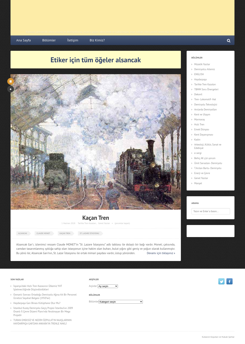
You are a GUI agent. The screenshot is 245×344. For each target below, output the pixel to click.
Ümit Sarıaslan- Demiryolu (208, 163)
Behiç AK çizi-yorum (204, 158)
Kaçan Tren (95, 217)
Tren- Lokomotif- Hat (205, 99)
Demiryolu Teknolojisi (205, 104)
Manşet (198, 183)
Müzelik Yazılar (202, 64)
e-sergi (198, 153)
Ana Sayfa (23, 40)
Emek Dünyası (201, 129)
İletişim (72, 40)
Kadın (197, 139)
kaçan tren (65, 233)
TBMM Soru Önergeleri (206, 89)
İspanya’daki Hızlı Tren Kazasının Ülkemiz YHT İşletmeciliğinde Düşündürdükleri (37, 287)
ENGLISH (199, 74)
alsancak (22, 233)
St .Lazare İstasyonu (89, 233)
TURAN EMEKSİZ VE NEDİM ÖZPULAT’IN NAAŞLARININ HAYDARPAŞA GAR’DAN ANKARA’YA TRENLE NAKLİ (42, 322)
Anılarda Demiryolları (205, 109)
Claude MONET (43, 233)
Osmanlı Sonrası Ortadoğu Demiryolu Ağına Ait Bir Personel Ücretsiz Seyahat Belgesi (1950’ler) (45, 296)
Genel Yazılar (104, 223)
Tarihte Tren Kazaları (87, 223)
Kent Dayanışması (203, 134)
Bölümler (49, 40)
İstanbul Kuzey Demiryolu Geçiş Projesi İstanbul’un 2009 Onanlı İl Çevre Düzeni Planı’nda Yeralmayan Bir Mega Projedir (43, 311)
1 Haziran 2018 (68, 223)
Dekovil (198, 94)
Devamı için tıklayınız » (161, 253)
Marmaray (199, 119)
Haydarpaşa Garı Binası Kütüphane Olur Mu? (36, 303)
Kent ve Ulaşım (202, 114)
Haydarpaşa (200, 79)
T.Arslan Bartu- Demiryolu (207, 168)
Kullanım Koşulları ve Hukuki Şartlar (218, 337)
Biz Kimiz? (97, 40)
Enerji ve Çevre (202, 173)
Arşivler (93, 286)
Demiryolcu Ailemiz (204, 69)
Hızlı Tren (199, 124)
